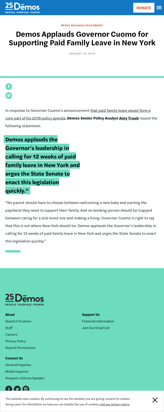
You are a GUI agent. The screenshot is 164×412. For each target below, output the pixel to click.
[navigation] (159, 7)
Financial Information (98, 321)
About (10, 314)
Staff (8, 327)
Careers (11, 334)
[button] (8, 86)
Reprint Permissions (20, 347)
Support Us (91, 314)
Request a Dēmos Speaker (25, 377)
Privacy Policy (15, 340)
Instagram (25, 389)
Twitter (17, 389)
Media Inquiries (17, 371)
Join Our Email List (96, 327)
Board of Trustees (18, 321)
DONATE (143, 7)
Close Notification (148, 401)
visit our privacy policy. (115, 404)
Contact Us (14, 358)
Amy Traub (129, 118)
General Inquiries (18, 364)
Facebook (8, 389)
